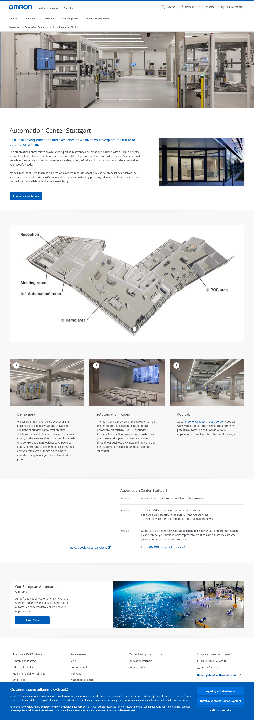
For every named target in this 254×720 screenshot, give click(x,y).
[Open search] (168, 7)
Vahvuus (76, 673)
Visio (73, 661)
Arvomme (14, 27)
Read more (32, 620)
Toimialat (49, 18)
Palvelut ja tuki (70, 18)
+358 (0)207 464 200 (211, 661)
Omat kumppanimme (145, 654)
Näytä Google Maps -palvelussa (88, 547)
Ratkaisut (31, 18)
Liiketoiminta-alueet (24, 667)
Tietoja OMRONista (28, 654)
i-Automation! (79, 667)
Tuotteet (13, 18)
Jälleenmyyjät (137, 667)
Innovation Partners (140, 661)
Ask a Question (208, 667)
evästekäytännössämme (111, 706)
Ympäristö (19, 679)
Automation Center (35, 27)
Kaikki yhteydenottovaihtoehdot (219, 675)
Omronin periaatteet (24, 661)
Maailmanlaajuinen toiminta (29, 673)
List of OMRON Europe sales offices (164, 547)
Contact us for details (26, 196)
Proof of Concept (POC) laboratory (205, 421)
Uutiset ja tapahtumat (97, 18)
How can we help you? (214, 654)
